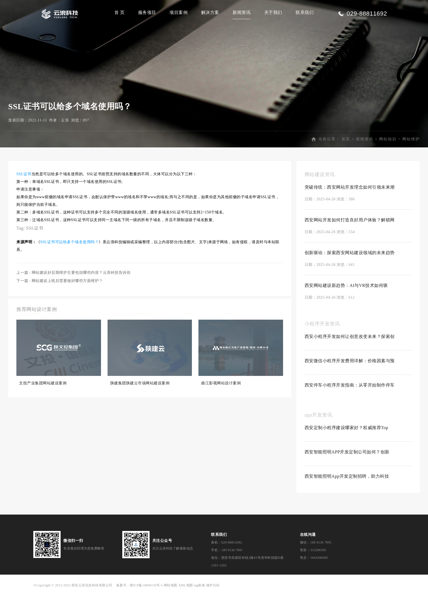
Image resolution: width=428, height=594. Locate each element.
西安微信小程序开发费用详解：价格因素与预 (350, 360)
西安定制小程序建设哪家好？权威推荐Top (346, 427)
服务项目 (147, 12)
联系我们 (305, 12)
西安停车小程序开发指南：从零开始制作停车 (350, 385)
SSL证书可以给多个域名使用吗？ (69, 242)
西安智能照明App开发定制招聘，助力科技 (347, 476)
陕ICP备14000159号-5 (146, 585)
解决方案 (210, 12)
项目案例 (179, 12)
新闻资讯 (242, 12)
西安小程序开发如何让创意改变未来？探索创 (350, 336)
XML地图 (185, 585)
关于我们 (273, 12)
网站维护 (411, 139)
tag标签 (199, 585)
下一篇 (59, 281)
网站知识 (388, 139)
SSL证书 (23, 174)
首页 (345, 139)
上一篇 (73, 273)
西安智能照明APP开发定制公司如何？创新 (347, 452)
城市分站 (213, 585)
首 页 (119, 12)
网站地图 (170, 585)
